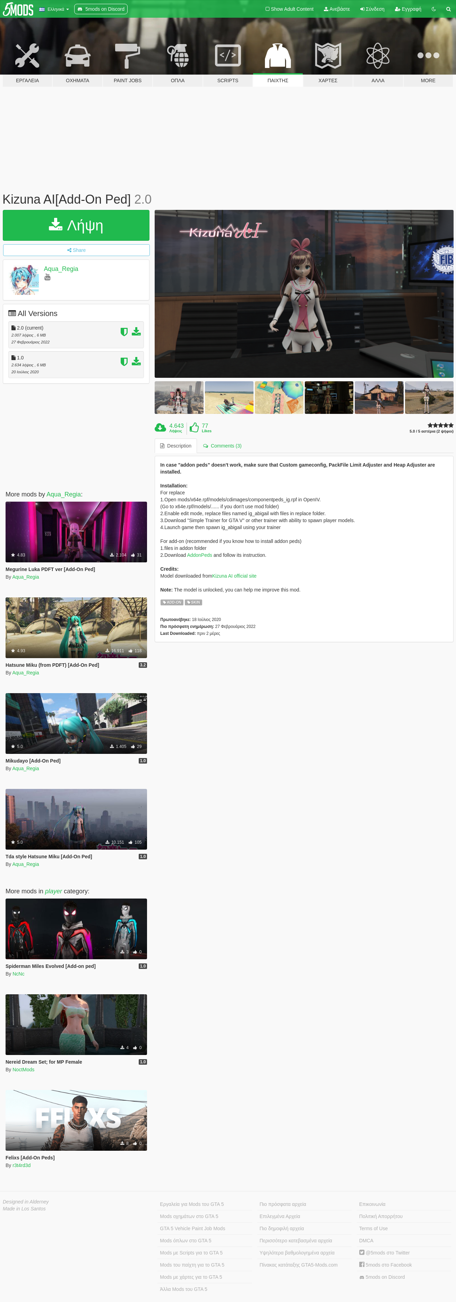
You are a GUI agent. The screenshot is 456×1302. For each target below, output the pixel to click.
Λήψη (76, 225)
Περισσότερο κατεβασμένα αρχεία (296, 1240)
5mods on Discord (382, 1277)
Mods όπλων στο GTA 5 (185, 1240)
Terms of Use (373, 1228)
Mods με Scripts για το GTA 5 (191, 1253)
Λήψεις (176, 431)
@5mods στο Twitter (384, 1253)
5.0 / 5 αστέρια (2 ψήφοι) (432, 431)
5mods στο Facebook (385, 1265)
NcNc (18, 974)
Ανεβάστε (337, 9)
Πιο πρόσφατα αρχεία (283, 1204)
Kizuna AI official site (234, 576)
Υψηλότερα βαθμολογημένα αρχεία (297, 1253)
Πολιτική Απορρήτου (381, 1216)
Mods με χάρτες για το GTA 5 (191, 1277)
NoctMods (23, 1069)
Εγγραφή (408, 9)
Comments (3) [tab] (222, 446)
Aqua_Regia (61, 268)
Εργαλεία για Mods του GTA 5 (192, 1204)
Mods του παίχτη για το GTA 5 (192, 1265)
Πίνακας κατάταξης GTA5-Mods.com (299, 1265)
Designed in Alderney (26, 1202)
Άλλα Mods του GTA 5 (183, 1289)
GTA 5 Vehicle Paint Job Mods (192, 1228)
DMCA (366, 1240)
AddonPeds (199, 555)
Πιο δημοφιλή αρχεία (282, 1228)
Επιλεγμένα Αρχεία (280, 1216)
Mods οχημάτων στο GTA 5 (189, 1216)
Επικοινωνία (372, 1204)
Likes (207, 431)
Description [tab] (175, 446)
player (53, 891)
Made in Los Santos (24, 1208)
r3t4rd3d (21, 1165)
